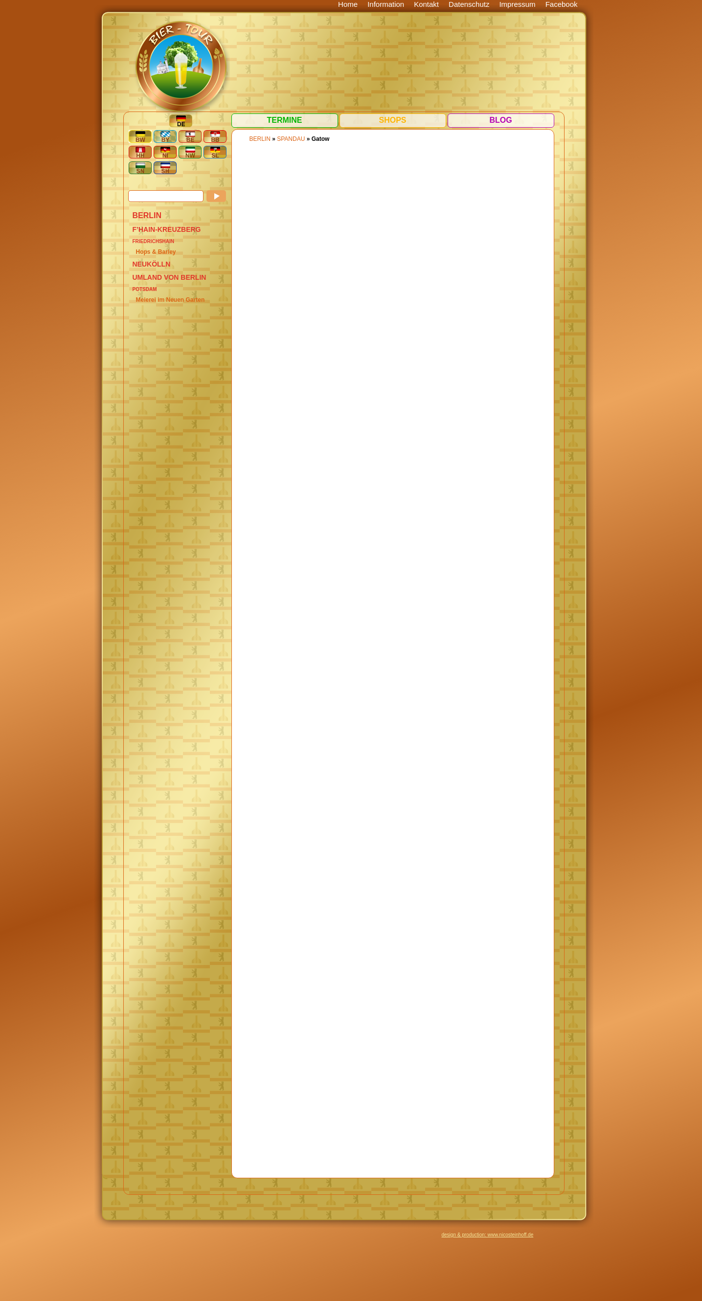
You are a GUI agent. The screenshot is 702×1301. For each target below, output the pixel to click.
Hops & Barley (156, 251)
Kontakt (426, 4)
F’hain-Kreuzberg (167, 229)
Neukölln (152, 264)
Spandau (291, 138)
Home (348, 4)
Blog (500, 120)
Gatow (321, 138)
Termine (284, 120)
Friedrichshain (154, 241)
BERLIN (147, 215)
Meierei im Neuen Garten (170, 299)
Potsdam (145, 289)
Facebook (561, 4)
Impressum (517, 4)
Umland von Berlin (169, 277)
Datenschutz (469, 4)
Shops (392, 120)
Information (385, 4)
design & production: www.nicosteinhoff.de (488, 1234)
